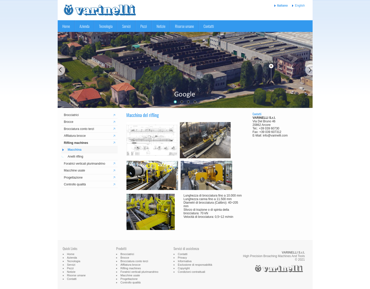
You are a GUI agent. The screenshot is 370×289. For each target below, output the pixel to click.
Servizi (126, 26)
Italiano (282, 5)
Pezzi (143, 26)
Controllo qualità (75, 184)
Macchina (75, 149)
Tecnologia (106, 26)
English (300, 5)
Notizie (161, 26)
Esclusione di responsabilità (195, 264)
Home (66, 26)
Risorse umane (184, 26)
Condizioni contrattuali (191, 271)
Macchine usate (74, 170)
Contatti (209, 26)
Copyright (184, 268)
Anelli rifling (75, 156)
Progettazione (73, 177)
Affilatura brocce (75, 136)
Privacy (182, 257)
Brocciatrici (71, 115)
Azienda (84, 26)
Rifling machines (76, 143)
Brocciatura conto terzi (79, 129)
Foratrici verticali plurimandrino (84, 163)
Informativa (184, 261)
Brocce (68, 122)
